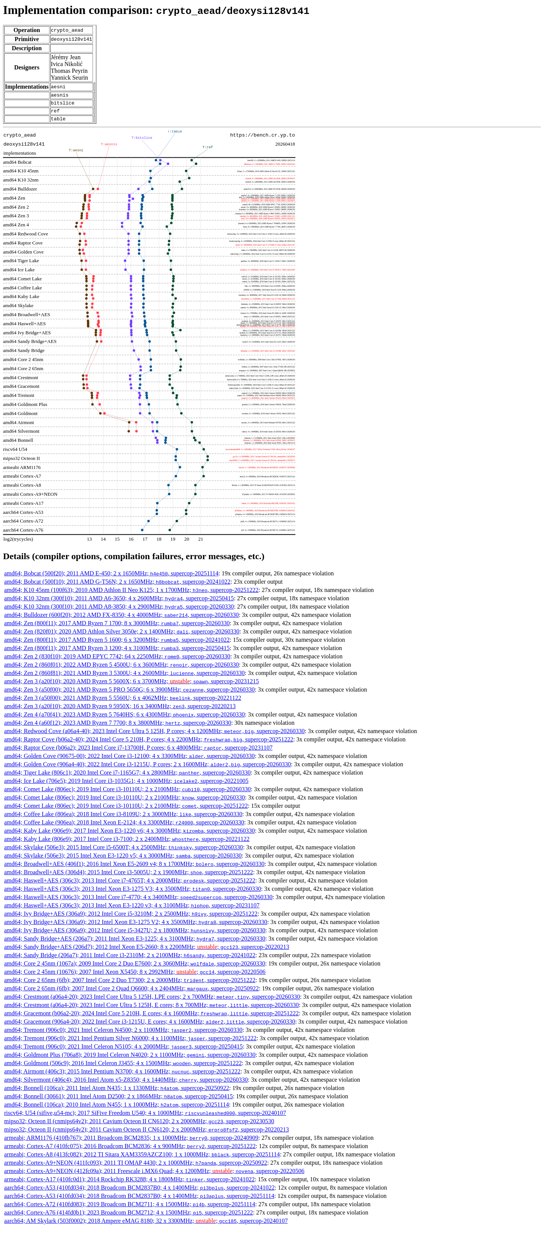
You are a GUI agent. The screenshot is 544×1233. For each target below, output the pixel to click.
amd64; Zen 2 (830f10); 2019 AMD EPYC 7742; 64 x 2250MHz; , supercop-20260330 (117, 661)
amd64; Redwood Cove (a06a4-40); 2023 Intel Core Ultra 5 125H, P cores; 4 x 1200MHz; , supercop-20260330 (154, 735)
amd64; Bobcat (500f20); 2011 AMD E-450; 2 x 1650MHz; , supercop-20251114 (111, 578)
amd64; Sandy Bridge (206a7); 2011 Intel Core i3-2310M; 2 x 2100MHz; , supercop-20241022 (129, 959)
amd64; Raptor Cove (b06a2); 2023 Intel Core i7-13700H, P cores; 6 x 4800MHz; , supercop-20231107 (138, 752)
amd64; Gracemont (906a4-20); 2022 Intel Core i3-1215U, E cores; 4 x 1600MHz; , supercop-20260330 (149, 1026)
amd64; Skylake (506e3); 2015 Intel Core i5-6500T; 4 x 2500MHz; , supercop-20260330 (123, 852)
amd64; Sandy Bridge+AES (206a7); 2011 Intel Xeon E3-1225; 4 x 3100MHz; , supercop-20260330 (134, 943)
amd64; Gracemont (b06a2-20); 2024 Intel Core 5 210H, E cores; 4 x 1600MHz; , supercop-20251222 (151, 1018)
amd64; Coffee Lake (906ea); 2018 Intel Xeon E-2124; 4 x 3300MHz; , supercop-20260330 (124, 827)
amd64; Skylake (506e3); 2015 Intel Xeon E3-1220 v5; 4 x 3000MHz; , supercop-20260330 (123, 860)
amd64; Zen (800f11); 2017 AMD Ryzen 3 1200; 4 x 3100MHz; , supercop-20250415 (117, 652)
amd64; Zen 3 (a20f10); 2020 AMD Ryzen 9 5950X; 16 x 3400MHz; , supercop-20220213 (120, 710)
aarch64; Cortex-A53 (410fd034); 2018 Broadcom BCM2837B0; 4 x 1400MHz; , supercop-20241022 (139, 1192)
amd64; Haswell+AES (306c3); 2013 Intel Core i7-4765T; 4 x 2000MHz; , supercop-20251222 (129, 885)
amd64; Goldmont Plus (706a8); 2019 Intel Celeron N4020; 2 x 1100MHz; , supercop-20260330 (129, 1059)
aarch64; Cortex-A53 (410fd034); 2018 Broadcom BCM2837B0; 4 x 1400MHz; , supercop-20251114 (139, 1200)
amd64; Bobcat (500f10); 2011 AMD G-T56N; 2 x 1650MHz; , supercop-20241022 (117, 586)
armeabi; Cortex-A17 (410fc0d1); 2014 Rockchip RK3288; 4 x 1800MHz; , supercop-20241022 (129, 1184)
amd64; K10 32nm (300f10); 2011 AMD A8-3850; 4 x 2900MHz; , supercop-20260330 (119, 611)
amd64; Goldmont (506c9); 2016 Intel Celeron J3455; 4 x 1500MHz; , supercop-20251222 (123, 1067)
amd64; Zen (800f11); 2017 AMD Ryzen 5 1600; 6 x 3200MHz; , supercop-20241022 (117, 644)
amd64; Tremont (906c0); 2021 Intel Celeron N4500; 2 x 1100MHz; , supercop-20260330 (123, 1034)
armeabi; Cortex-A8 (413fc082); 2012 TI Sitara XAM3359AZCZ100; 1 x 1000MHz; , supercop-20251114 (142, 1159)
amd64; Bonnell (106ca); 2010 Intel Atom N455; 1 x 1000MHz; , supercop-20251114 (116, 1109)
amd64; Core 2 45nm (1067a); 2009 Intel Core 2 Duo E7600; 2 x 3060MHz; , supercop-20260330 (134, 968)
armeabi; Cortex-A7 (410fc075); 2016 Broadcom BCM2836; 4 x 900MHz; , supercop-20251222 (130, 1150)
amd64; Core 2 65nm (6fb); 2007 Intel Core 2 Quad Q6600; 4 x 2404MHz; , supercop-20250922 (131, 993)
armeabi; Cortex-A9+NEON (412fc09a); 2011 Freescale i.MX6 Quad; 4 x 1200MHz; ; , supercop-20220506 (154, 1175)
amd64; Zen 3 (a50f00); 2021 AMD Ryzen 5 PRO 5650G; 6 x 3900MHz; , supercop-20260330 (129, 694)
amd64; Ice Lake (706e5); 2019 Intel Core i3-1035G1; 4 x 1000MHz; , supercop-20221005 (126, 785)
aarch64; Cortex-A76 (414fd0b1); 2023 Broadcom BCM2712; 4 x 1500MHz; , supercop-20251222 (128, 1217)
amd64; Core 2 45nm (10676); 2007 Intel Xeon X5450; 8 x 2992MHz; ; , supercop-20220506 (135, 976)
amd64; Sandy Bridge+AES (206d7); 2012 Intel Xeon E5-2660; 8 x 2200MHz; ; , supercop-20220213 (146, 951)
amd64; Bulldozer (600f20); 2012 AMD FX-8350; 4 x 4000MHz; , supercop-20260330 (121, 619)
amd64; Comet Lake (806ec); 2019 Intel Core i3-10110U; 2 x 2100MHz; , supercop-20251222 (126, 810)
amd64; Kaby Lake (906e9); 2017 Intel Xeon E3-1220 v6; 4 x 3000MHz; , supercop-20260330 (129, 835)
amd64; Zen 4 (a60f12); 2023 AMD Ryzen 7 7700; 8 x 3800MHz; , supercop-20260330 (117, 727)
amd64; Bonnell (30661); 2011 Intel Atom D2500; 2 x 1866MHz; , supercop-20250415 (118, 1101)
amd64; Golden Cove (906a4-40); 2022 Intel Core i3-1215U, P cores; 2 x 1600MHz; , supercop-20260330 (147, 769)
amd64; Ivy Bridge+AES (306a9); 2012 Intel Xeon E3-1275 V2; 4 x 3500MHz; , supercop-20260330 (135, 926)
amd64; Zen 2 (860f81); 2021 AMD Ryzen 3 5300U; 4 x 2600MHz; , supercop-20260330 (124, 677)
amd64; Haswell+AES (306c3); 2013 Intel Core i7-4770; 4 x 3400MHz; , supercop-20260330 (138, 901)
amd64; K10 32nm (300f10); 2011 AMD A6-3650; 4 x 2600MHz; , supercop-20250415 (119, 603)
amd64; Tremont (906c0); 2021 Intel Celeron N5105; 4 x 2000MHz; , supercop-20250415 (123, 1051)
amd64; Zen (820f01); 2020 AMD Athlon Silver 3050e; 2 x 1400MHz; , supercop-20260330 (122, 636)
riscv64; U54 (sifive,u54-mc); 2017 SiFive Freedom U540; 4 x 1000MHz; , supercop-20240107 (145, 1117)
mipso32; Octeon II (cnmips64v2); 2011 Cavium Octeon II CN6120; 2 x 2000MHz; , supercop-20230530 (139, 1125)
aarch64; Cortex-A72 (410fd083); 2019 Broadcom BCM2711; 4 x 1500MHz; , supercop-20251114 (129, 1208)
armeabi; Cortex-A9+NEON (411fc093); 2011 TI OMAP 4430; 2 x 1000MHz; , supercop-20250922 (135, 1167)
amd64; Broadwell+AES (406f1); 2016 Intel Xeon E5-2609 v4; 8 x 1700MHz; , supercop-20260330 (134, 868)
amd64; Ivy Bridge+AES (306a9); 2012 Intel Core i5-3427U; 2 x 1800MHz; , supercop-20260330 (134, 935)
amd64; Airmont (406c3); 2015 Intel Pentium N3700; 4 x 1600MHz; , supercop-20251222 (122, 1076)
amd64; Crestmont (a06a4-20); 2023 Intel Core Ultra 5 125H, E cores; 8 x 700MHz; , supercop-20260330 (151, 1009)
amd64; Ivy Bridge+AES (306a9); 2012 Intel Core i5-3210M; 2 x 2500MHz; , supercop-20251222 (131, 918)
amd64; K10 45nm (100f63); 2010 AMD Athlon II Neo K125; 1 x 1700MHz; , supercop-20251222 (131, 594)
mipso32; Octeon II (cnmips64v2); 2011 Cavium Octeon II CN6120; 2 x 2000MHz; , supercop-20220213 (146, 1134)
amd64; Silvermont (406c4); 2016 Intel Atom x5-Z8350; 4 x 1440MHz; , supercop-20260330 (126, 1084)
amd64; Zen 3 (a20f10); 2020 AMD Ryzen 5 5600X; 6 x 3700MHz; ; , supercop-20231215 (131, 686)
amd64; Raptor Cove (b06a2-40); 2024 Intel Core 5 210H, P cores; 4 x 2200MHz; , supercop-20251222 (148, 744)
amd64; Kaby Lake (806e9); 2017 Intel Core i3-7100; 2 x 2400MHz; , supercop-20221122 (127, 843)
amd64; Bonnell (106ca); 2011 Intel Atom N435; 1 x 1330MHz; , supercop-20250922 (116, 1092)
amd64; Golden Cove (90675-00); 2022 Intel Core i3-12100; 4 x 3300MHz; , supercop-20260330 (129, 760)
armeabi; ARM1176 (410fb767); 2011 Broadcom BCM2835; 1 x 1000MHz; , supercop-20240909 (131, 1142)
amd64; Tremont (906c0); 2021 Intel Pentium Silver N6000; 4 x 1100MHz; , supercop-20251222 (130, 1042)
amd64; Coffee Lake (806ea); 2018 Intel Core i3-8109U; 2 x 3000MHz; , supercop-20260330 (123, 818)
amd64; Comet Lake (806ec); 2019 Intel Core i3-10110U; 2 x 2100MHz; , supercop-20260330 (127, 793)
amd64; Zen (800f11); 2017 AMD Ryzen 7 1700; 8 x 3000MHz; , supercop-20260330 (117, 627)
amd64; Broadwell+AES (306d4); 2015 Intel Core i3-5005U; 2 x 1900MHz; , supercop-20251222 (128, 876)
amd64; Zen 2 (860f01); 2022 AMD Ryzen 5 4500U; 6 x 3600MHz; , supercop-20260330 (121, 669)
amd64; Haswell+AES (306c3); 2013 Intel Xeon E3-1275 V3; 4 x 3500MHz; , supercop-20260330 (132, 893)
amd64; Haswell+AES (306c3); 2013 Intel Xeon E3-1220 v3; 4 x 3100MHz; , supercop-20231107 (132, 910)
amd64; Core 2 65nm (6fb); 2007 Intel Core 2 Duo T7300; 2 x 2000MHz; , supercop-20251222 (129, 984)
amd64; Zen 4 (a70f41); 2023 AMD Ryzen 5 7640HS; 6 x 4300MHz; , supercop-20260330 (124, 719)
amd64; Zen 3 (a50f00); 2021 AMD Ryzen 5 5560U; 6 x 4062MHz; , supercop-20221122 (122, 702)
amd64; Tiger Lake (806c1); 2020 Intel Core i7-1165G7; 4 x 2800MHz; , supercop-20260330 (127, 777)
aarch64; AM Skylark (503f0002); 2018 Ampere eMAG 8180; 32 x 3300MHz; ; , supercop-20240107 (146, 1225)
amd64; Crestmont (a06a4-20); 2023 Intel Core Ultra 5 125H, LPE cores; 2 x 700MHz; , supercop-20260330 (152, 1001)
